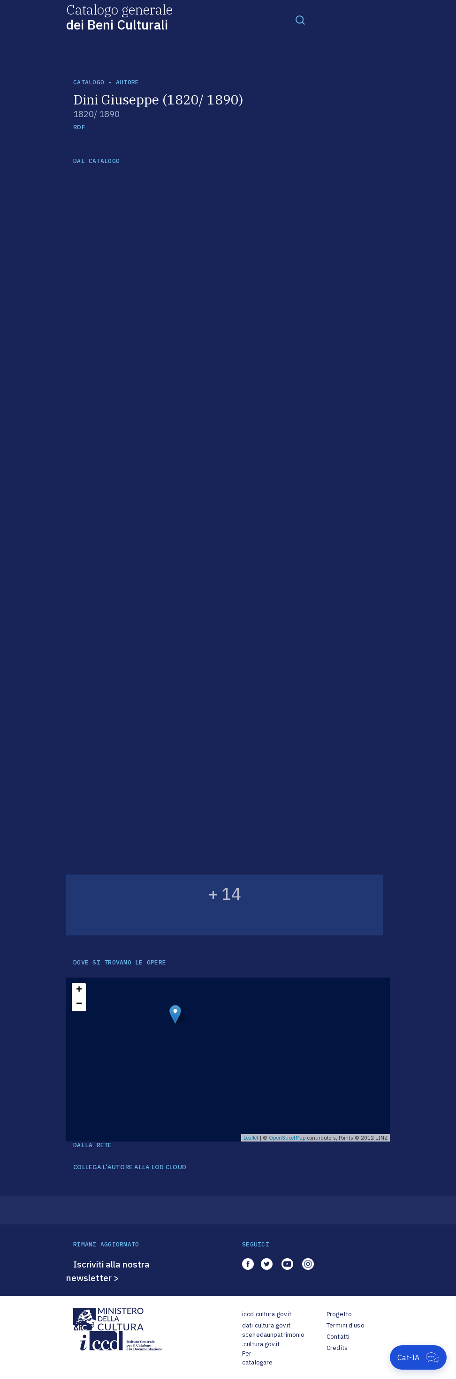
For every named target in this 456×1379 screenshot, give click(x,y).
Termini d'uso (346, 1325)
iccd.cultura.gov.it (266, 1314)
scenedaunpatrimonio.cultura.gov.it (273, 1339)
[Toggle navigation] (300, 19)
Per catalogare (257, 1358)
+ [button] (79, 990)
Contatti (338, 1337)
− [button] (79, 1004)
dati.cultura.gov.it (266, 1325)
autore (127, 82)
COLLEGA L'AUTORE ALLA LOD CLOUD (129, 1167)
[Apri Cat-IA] (418, 1357)
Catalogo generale (119, 16)
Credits (337, 1348)
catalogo (88, 82)
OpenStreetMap (287, 1137)
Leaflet (250, 1137)
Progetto (339, 1314)
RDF (79, 127)
